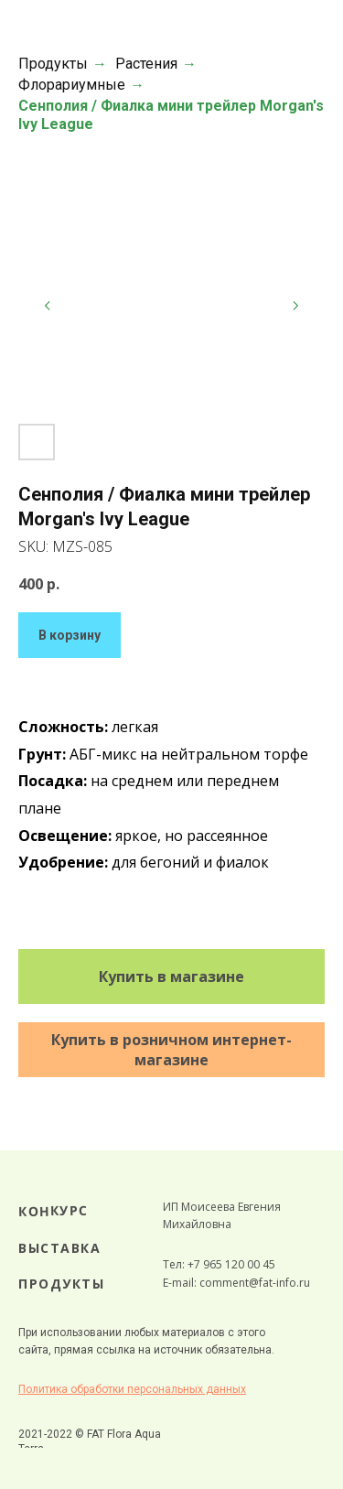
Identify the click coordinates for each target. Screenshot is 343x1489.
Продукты (53, 63)
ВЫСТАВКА (59, 1248)
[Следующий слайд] (295, 306)
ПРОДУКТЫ (61, 1283)
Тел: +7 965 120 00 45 (219, 1264)
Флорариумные (71, 84)
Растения (146, 63)
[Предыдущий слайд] (48, 306)
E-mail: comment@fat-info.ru (236, 1282)
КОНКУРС (53, 1211)
